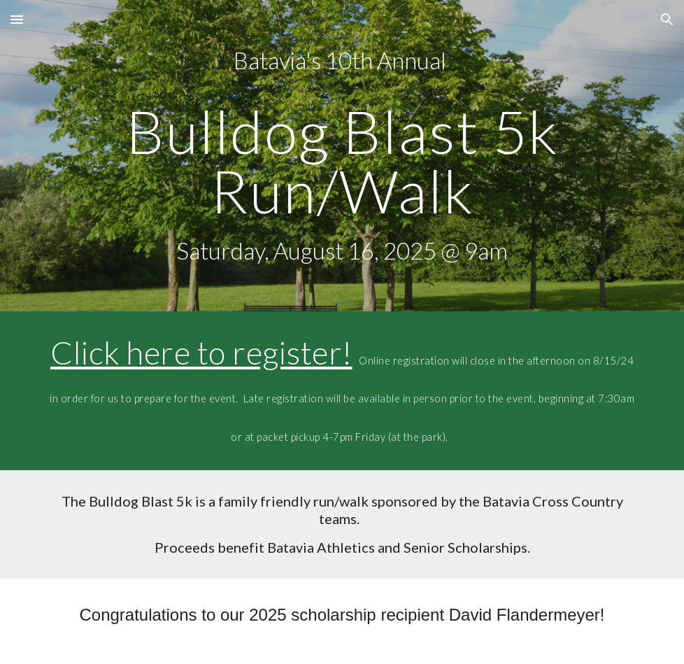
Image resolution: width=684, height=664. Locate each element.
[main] (342, 155)
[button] (17, 19)
